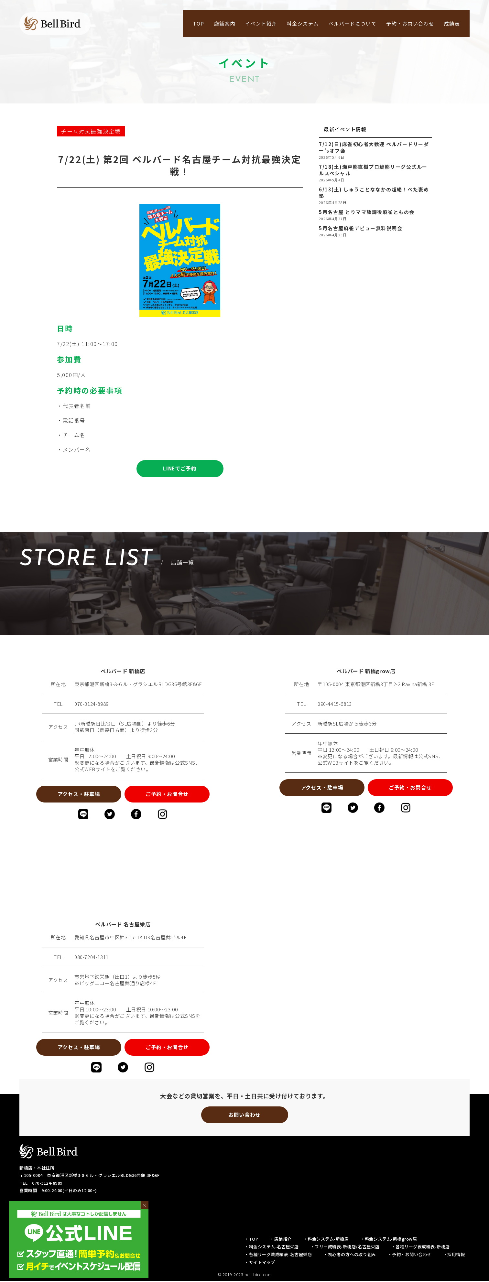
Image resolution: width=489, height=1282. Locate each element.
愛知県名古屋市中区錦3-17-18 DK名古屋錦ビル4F (130, 938)
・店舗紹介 (281, 1240)
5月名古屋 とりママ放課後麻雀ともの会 (367, 212)
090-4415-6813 (335, 704)
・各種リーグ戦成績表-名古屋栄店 (278, 1256)
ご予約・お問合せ (168, 794)
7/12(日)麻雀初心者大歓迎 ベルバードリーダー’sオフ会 (374, 147)
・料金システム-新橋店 (326, 1240)
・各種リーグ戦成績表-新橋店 (420, 1248)
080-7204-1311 (91, 957)
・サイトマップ (259, 1263)
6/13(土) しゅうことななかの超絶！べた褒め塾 (374, 192)
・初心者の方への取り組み (349, 1256)
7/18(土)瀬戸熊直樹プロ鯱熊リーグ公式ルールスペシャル (373, 170)
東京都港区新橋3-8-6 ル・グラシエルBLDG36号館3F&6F (138, 684)
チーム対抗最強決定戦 (91, 131)
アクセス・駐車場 (77, 794)
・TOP (251, 1240)
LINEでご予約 (180, 469)
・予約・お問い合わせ (409, 1256)
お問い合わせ (244, 1116)
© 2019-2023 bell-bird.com (244, 1276)
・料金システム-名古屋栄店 (271, 1248)
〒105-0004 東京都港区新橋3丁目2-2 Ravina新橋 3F (376, 684)
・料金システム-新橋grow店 (388, 1240)
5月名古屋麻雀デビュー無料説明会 (360, 228)
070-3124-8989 (91, 704)
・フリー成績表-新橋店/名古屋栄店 (345, 1248)
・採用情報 (454, 1256)
